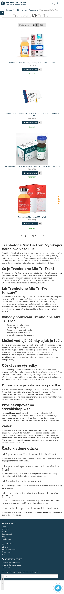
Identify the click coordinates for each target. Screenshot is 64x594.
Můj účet (5, 547)
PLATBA (4, 532)
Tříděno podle (25, 25)
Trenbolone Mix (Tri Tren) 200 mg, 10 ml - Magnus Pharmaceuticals (32, 166)
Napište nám (6, 539)
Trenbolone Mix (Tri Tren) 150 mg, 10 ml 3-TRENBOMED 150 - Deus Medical (32, 114)
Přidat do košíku (30, 69)
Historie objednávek (9, 549)
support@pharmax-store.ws (11, 565)
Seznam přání (6, 552)
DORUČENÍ (5, 529)
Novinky (4, 554)
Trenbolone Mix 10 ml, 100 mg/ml (32, 217)
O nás (4, 527)
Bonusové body (7, 534)
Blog (3, 536)
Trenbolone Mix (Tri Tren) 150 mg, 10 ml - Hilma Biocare (32, 62)
